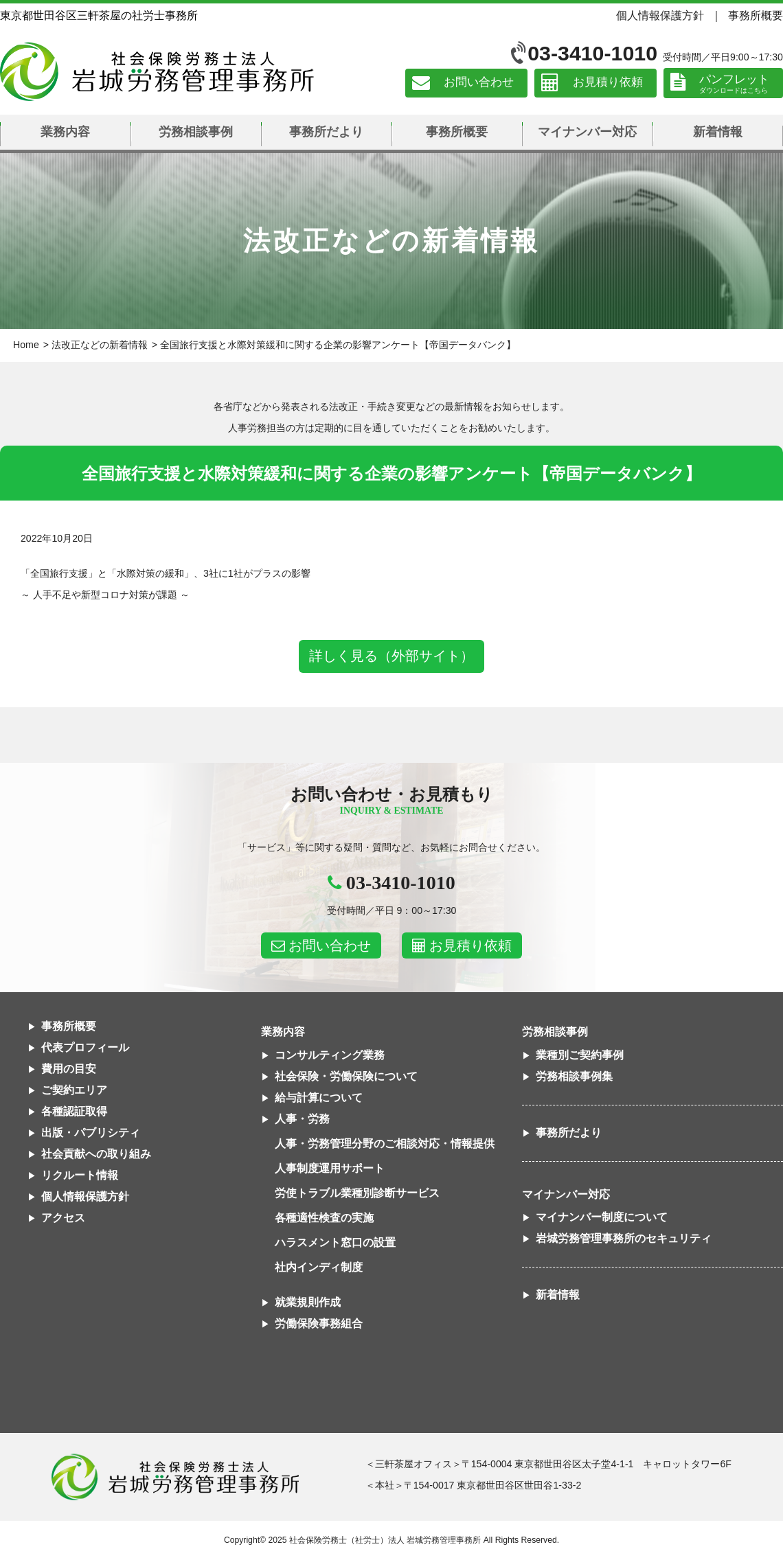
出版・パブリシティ (90, 1132)
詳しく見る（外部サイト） (391, 655)
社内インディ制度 (319, 1267)
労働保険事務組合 (319, 1323)
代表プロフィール (85, 1047)
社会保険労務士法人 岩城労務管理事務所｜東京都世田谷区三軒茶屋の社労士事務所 (157, 71)
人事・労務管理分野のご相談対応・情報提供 (385, 1143)
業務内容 (65, 132)
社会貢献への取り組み (96, 1154)
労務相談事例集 (574, 1076)
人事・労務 (302, 1119)
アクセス (63, 1218)
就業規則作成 (308, 1302)
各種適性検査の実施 (324, 1218)
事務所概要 (755, 15)
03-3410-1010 (592, 53)
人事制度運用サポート (330, 1168)
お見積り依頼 (608, 82)
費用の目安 (68, 1069)
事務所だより (326, 132)
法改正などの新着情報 (100, 344)
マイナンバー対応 (587, 132)
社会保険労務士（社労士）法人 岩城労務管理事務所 (385, 1540)
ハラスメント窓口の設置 (335, 1242)
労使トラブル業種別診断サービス (357, 1193)
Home (26, 344)
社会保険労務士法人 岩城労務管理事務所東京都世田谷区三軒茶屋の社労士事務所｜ (175, 1477)
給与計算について (319, 1097)
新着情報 (717, 132)
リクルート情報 (79, 1175)
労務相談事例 (196, 132)
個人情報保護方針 (660, 15)
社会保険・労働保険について (346, 1076)
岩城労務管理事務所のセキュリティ (624, 1238)
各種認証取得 (74, 1111)
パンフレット (734, 79)
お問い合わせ (479, 82)
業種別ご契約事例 (580, 1055)
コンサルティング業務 (330, 1055)
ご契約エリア (74, 1090)
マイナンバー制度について (602, 1217)
